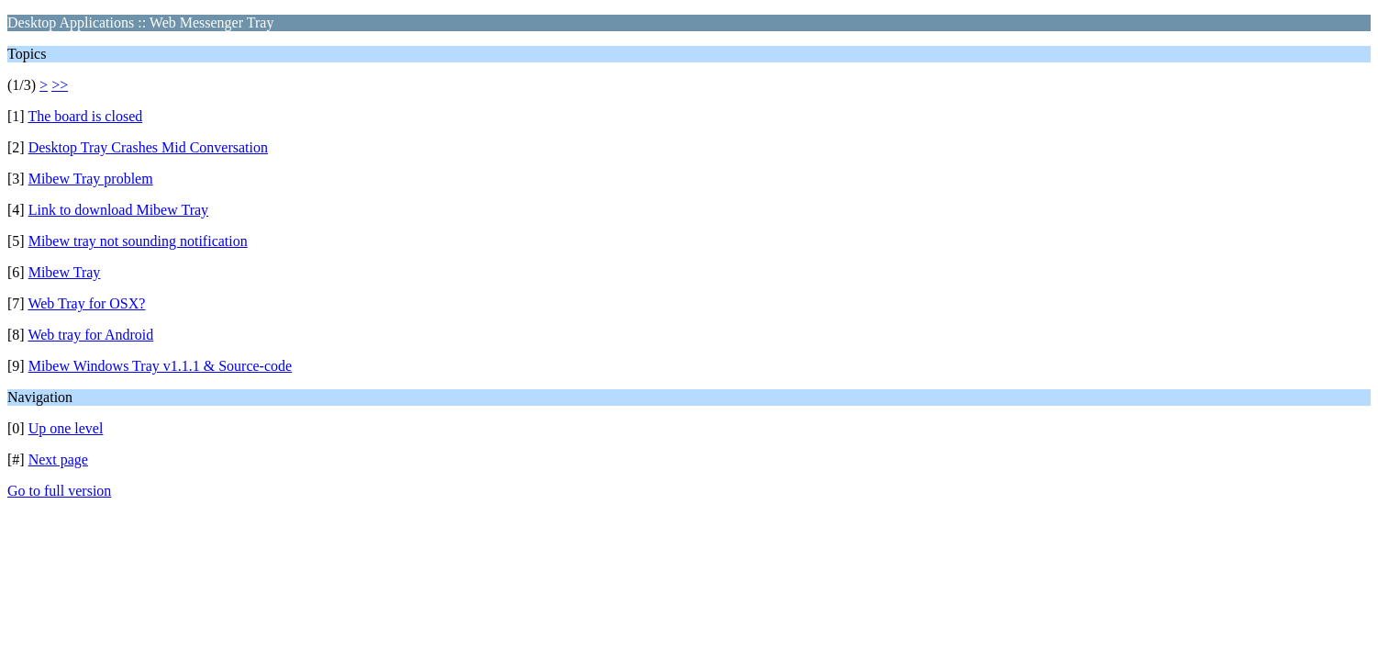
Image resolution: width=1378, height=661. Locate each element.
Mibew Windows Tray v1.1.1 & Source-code (160, 366)
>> (59, 85)
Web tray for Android (90, 334)
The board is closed (85, 116)
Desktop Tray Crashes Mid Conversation (148, 147)
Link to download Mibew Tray (118, 210)
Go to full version (59, 491)
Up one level (66, 428)
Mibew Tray (64, 272)
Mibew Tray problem (90, 178)
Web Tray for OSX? (86, 303)
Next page (58, 459)
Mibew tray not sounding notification (138, 241)
